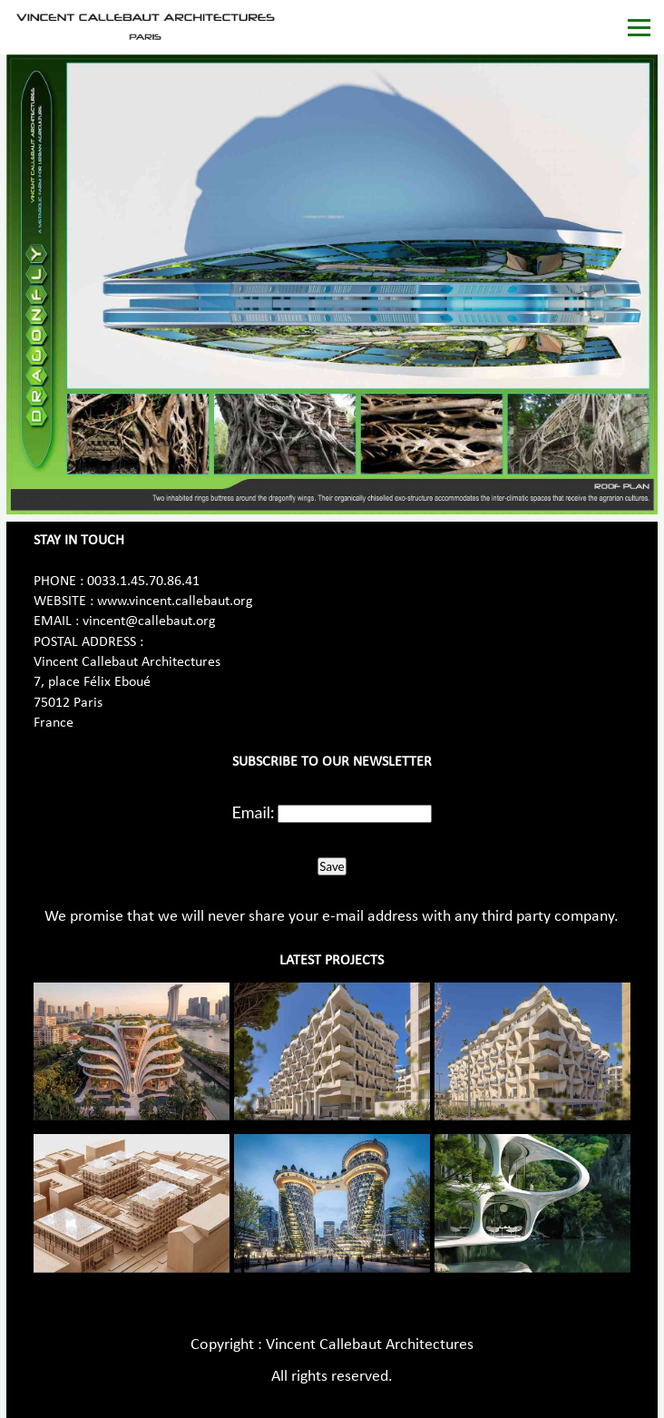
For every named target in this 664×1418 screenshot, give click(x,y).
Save (331, 866)
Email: (253, 812)
